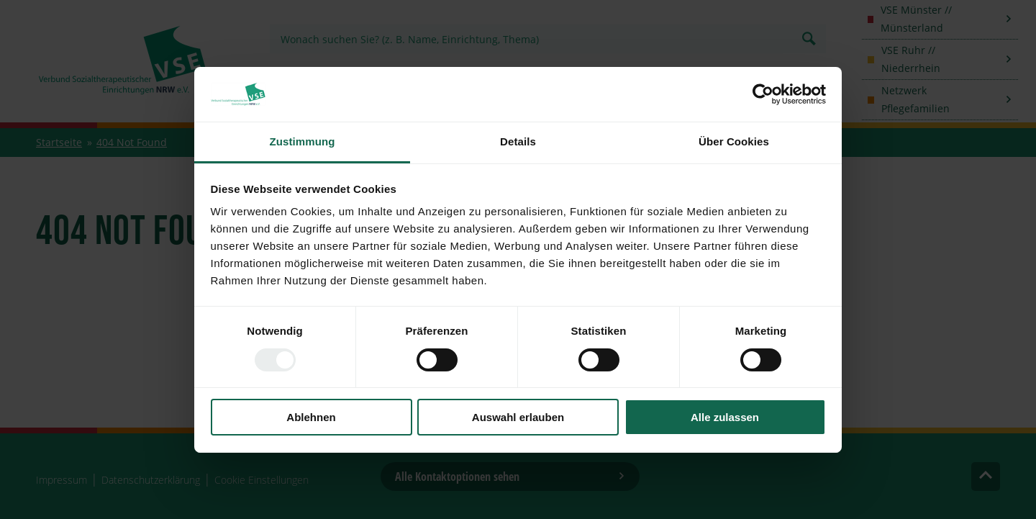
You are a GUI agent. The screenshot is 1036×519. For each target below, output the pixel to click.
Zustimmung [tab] (302, 141)
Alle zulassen (725, 417)
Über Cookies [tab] (734, 141)
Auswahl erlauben (518, 417)
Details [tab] (518, 141)
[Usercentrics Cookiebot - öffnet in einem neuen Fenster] (763, 94)
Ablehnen (310, 417)
